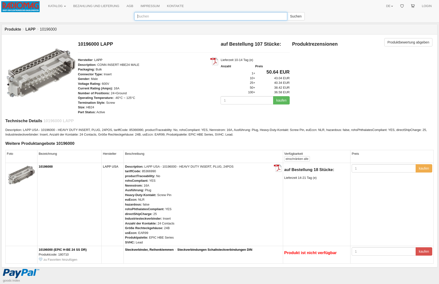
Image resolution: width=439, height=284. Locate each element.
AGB (129, 6)
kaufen (281, 100)
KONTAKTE (175, 6)
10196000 (46, 166)
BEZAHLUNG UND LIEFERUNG (96, 6)
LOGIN (427, 6)
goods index (11, 280)
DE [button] (389, 6)
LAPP (98, 60)
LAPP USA (110, 166)
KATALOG (57, 6)
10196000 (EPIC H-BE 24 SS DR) (63, 249)
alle (297, 159)
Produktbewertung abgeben (408, 42)
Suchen (296, 16)
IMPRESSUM (150, 6)
